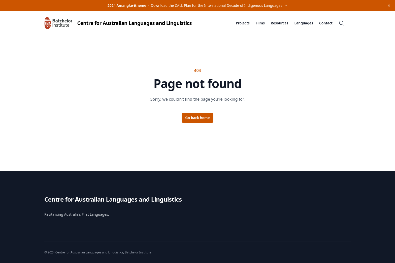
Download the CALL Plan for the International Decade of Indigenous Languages (197, 5)
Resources (279, 23)
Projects (243, 23)
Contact (326, 23)
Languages (303, 23)
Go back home (197, 117)
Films (260, 23)
